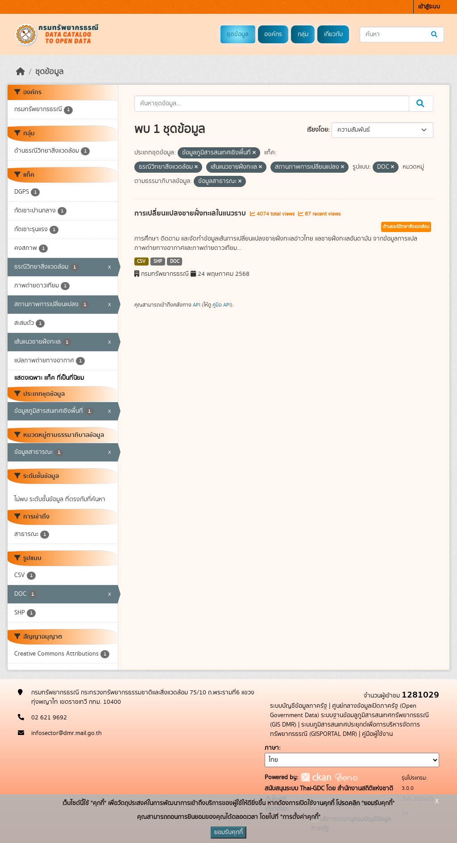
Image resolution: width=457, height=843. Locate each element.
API (196, 305)
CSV (141, 261)
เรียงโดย (317, 129)
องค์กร (273, 34)
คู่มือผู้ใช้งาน (377, 734)
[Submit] (435, 34)
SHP (158, 261)
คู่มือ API (221, 305)
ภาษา (272, 747)
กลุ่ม (303, 34)
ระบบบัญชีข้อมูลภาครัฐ (298, 706)
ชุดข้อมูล (238, 34)
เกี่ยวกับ (333, 34)
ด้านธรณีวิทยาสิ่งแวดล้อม (406, 227)
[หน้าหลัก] (20, 72)
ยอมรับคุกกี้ (228, 832)
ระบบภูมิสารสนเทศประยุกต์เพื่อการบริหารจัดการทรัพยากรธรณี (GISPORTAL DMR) (345, 729)
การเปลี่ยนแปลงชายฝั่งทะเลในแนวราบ (191, 213)
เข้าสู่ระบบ (429, 7)
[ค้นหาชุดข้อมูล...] (402, 34)
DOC (174, 261)
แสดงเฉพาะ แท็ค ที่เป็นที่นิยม (49, 378)
